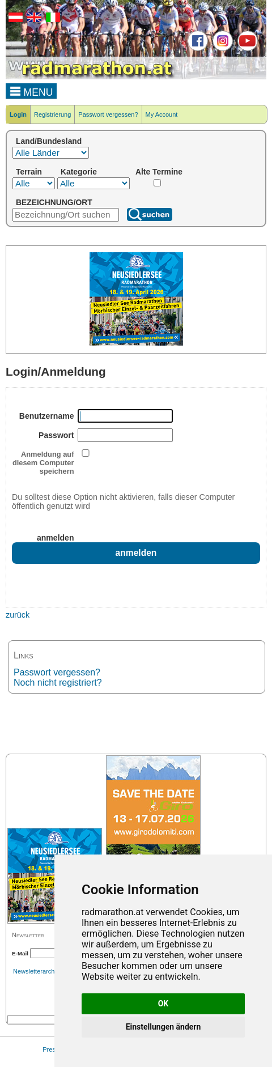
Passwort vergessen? (108, 114)
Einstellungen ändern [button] (163, 1026)
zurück (17, 614)
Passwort (56, 435)
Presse (52, 1049)
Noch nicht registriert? (58, 682)
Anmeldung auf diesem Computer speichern (43, 462)
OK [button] (163, 1003)
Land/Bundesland (49, 141)
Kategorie (79, 171)
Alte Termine (158, 171)
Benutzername (46, 415)
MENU (31, 90)
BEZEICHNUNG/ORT (54, 202)
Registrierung (52, 114)
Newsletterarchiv (36, 971)
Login (18, 114)
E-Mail (20, 953)
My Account (162, 114)
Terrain (29, 171)
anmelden (55, 537)
